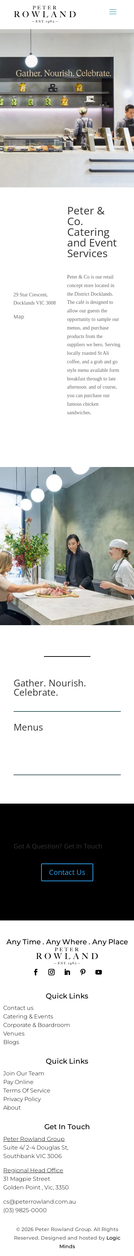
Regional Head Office (33, 1170)
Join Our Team (23, 1073)
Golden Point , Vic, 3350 (36, 1187)
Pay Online (18, 1082)
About (12, 1107)
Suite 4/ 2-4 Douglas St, (35, 1147)
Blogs (11, 1042)
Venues (14, 1033)
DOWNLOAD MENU (67, 754)
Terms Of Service (26, 1090)
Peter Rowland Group (34, 1139)
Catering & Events (28, 1016)
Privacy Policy (22, 1099)
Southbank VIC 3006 (32, 1156)
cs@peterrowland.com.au (39, 1201)
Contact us (18, 1008)
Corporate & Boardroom (36, 1025)
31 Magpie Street (26, 1178)
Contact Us (67, 872)
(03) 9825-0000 (25, 1210)
